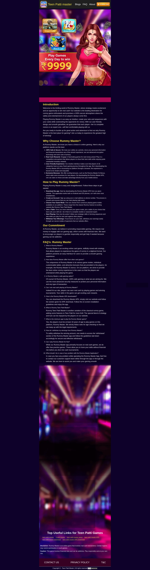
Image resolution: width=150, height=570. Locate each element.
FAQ (85, 4)
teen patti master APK (91, 537)
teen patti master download (51, 539)
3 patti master (60, 537)
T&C (103, 562)
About (92, 4)
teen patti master (48, 537)
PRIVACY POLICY (80, 562)
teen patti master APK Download (74, 539)
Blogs (78, 4)
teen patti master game (75, 537)
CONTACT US (51, 562)
